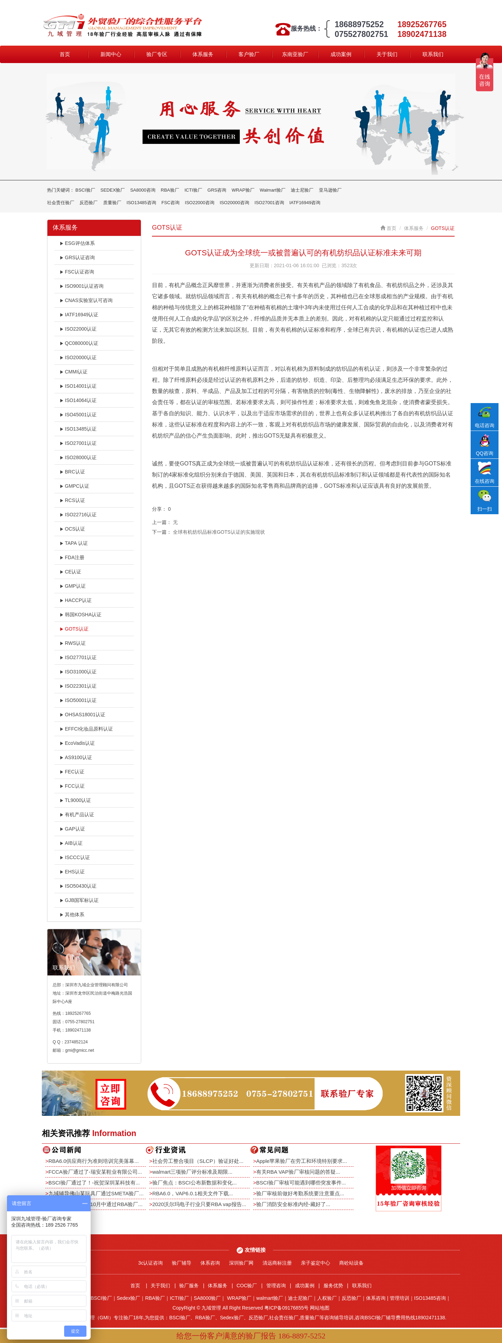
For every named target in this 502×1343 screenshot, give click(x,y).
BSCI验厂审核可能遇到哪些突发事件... (301, 1183)
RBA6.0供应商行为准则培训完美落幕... (93, 1161)
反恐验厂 (88, 202)
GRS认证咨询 (77, 257)
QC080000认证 (79, 343)
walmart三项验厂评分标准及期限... (192, 1172)
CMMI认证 (74, 372)
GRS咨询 (216, 190)
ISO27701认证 (78, 657)
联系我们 (433, 54)
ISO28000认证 (78, 457)
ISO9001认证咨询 (82, 286)
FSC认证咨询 (77, 272)
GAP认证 (72, 829)
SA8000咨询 (142, 190)
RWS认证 (73, 643)
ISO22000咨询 (199, 202)
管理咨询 (276, 1285)
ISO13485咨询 (141, 202)
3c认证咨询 (150, 1263)
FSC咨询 (170, 202)
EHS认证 (72, 871)
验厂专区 (156, 54)
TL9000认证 (75, 800)
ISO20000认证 (78, 357)
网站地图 (319, 1308)
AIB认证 (71, 843)
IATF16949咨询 (304, 202)
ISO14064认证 (78, 400)
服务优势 (333, 1285)
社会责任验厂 (60, 202)
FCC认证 (72, 786)
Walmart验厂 (273, 190)
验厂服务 (189, 1285)
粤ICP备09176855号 (286, 1308)
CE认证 (70, 571)
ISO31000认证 (78, 671)
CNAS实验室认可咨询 (86, 300)
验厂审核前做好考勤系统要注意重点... (300, 1193)
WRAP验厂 (243, 190)
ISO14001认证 (78, 386)
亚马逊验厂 (330, 190)
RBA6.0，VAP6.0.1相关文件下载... (192, 1193)
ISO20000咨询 (234, 202)
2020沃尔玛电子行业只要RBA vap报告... (199, 1204)
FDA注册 (72, 557)
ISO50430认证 (78, 886)
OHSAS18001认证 (82, 714)
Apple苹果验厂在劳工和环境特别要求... (301, 1161)
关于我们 (386, 54)
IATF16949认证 (79, 314)
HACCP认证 (76, 600)
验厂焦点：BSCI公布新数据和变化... (194, 1183)
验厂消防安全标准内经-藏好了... (293, 1204)
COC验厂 (246, 1285)
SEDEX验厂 (112, 190)
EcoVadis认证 (77, 743)
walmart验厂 (269, 1298)
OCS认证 (72, 529)
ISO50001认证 (78, 700)
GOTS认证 (74, 629)
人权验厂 (327, 1298)
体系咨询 (210, 1263)
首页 (65, 54)
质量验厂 (112, 202)
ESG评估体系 (77, 243)
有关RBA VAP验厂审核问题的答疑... (298, 1172)
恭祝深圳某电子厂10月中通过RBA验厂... (95, 1204)
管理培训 (399, 1298)
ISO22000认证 (78, 329)
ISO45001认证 (78, 414)
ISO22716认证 (78, 514)
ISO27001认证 (78, 443)
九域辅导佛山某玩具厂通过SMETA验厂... (96, 1193)
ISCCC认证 (75, 857)
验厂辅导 (181, 1263)
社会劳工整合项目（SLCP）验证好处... (198, 1161)
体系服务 (202, 54)
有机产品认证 (77, 814)
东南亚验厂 (295, 54)
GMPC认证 (74, 486)
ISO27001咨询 (269, 202)
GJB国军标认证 (79, 900)
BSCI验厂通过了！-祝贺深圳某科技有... (94, 1183)
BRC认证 (72, 471)
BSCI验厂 (85, 190)
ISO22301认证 (78, 686)
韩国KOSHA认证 (80, 614)
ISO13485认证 (78, 429)
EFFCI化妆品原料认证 (86, 729)
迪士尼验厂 (302, 190)
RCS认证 (72, 500)
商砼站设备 (351, 1263)
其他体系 (72, 914)
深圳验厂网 (241, 1263)
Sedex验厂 (128, 1298)
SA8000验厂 (207, 1298)
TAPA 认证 (74, 543)
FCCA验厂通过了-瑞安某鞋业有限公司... (95, 1172)
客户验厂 (248, 54)
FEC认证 (72, 771)
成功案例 (340, 54)
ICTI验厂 (193, 190)
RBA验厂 (170, 190)
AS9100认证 (76, 757)
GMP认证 (73, 586)
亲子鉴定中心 (315, 1263)
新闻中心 (110, 54)
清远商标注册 (277, 1263)
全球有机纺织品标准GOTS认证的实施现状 (219, 532)
